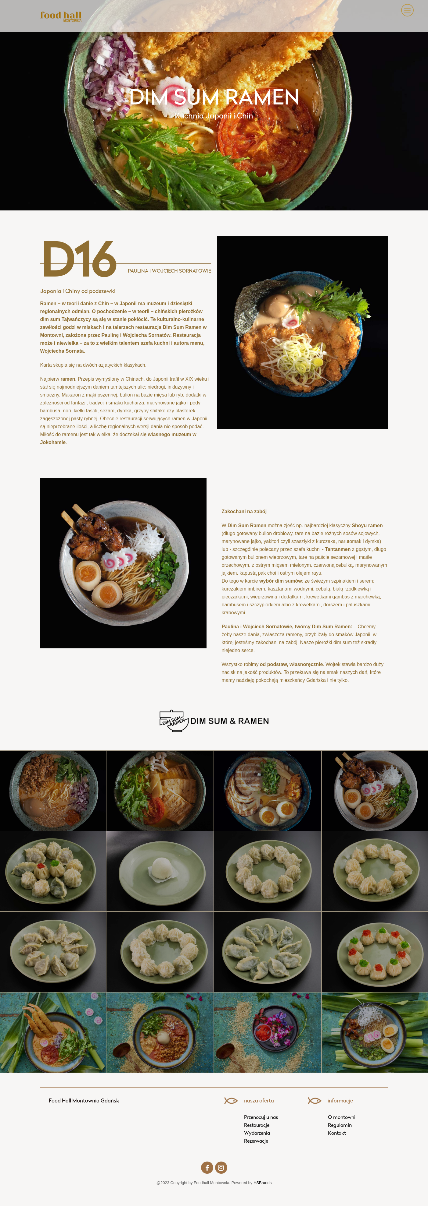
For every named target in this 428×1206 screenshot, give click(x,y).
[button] (406, 10)
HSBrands (263, 1182)
